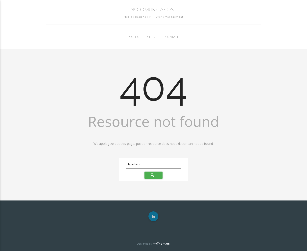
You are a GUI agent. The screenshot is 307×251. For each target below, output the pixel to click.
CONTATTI (172, 36)
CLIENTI (152, 36)
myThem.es (161, 243)
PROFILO (134, 36)
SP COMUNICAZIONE (153, 9)
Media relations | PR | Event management (153, 16)
